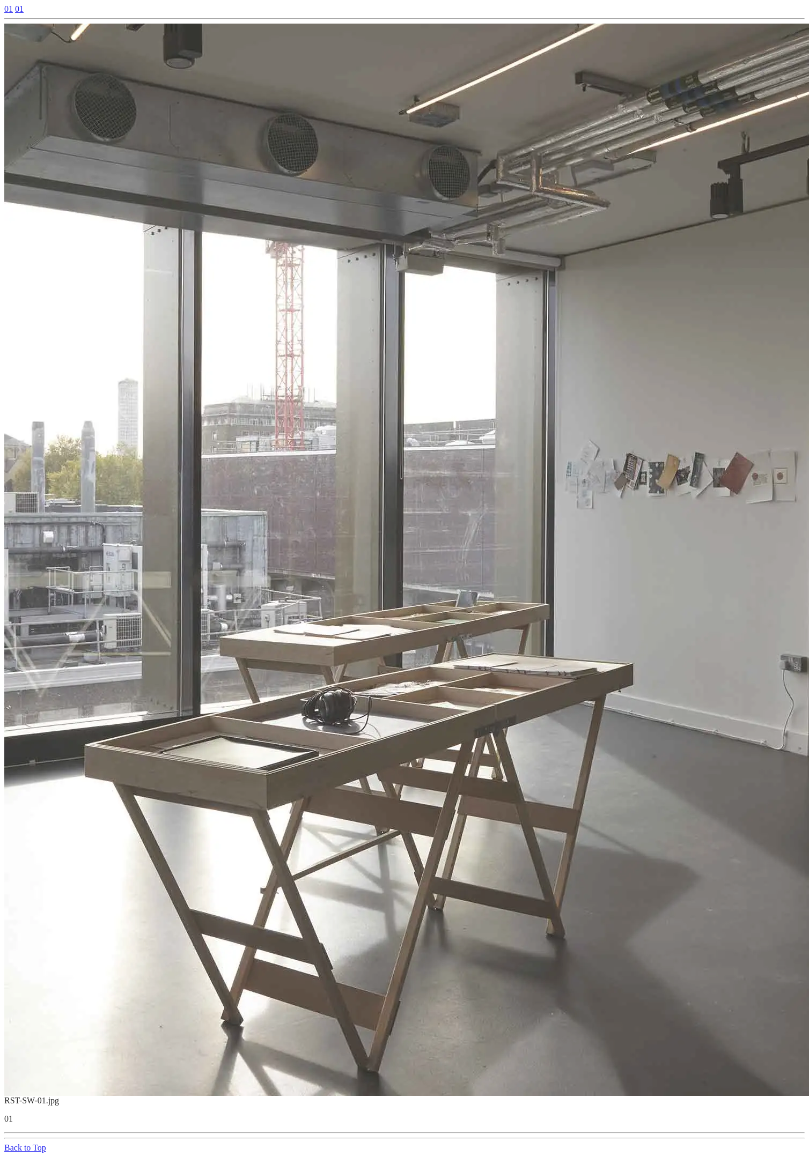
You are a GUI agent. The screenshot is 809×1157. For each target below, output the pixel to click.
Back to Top (25, 1147)
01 (8, 8)
